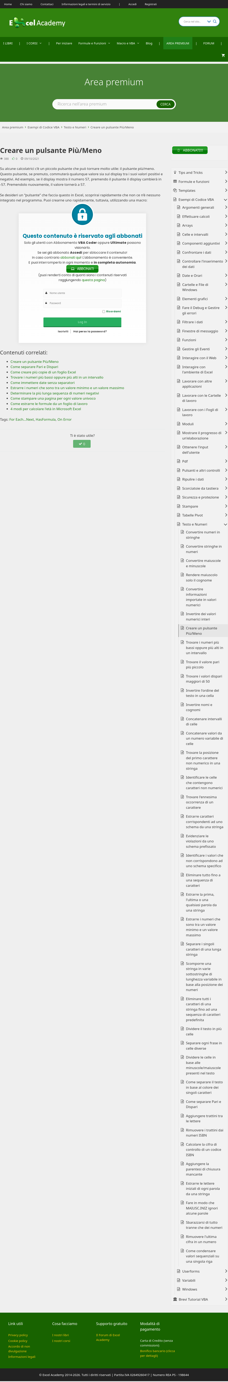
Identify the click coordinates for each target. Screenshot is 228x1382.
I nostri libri (60, 1336)
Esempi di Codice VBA (44, 127)
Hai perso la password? (90, 332)
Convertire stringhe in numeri (204, 550)
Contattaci (47, 4)
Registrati (151, 4)
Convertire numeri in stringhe (203, 536)
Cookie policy (17, 1341)
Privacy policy (18, 1336)
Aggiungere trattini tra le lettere (204, 1119)
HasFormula (46, 420)
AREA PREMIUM (177, 43)
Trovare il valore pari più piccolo (202, 665)
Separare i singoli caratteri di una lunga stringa (203, 950)
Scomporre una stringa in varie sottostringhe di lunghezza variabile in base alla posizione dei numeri (204, 977)
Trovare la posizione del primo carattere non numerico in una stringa (203, 761)
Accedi (133, 4)
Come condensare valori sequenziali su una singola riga (202, 1256)
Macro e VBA (130, 43)
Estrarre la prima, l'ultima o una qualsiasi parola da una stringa (201, 903)
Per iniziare (64, 43)
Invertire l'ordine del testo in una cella (202, 694)
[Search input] (194, 21)
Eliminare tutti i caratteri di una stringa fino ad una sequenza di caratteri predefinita (203, 1010)
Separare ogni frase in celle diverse (204, 1046)
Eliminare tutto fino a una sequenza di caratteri (203, 880)
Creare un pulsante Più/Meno (112, 127)
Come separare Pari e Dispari (203, 1105)
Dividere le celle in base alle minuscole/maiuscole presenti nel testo (203, 1066)
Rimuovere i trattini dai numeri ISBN (204, 1133)
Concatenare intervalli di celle (204, 722)
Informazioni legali (21, 1357)
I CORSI (36, 43)
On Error (64, 420)
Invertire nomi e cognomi (199, 708)
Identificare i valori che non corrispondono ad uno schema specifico (204, 861)
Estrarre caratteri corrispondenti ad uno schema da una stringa (204, 822)
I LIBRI (8, 43)
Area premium (12, 127)
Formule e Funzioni (96, 43)
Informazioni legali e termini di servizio (86, 4)
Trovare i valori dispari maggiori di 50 (204, 679)
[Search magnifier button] (215, 21)
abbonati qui (70, 257)
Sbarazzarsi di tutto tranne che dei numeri (204, 1226)
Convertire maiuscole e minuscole (203, 564)
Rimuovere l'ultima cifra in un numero (201, 1240)
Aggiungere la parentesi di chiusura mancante (203, 1169)
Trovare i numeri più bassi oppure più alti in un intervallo (204, 648)
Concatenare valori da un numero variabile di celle (204, 739)
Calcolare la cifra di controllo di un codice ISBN (203, 1150)
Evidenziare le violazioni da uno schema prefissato (201, 841)
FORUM (208, 43)
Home (8, 4)
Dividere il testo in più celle (204, 1032)
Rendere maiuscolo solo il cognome (201, 578)
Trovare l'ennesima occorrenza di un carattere (201, 802)
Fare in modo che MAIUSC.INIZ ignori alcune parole (202, 1208)
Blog (149, 43)
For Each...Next (21, 420)
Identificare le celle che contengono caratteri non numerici (204, 783)
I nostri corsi (61, 1341)
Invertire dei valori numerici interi (201, 617)
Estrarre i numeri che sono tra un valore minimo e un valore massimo (203, 928)
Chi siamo (26, 4)
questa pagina (93, 280)
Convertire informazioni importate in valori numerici (201, 597)
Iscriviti (63, 332)
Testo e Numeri (75, 127)
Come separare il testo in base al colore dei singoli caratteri (204, 1088)
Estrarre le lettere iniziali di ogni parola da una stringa (203, 1189)
